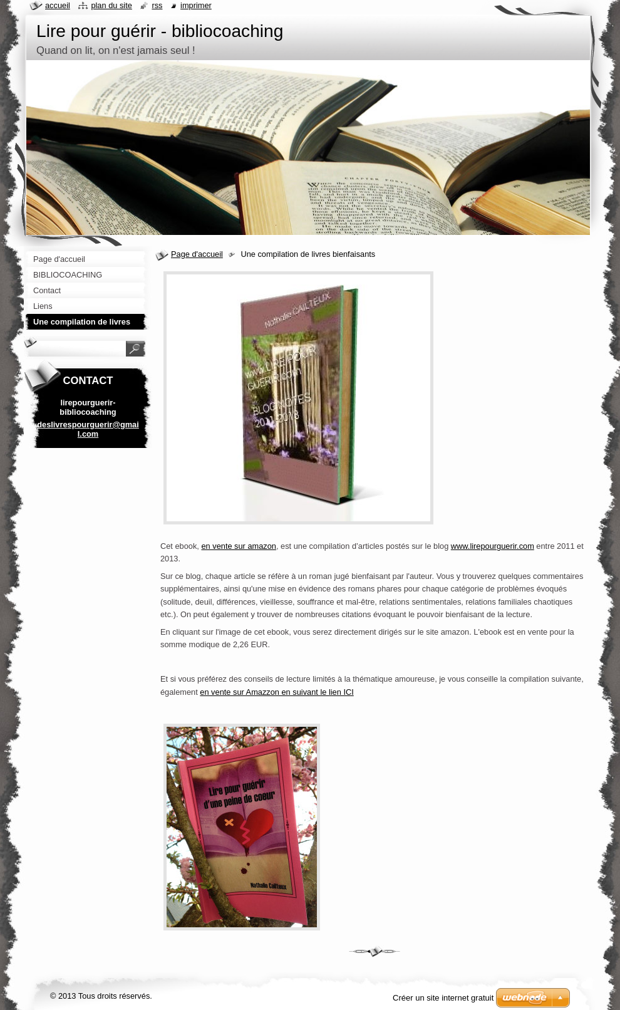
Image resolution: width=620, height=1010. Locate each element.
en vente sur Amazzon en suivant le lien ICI (276, 692)
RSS (157, 5)
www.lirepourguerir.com (492, 546)
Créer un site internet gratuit (443, 997)
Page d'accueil (197, 254)
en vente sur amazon (238, 546)
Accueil (57, 5)
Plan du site (111, 5)
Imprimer (196, 5)
